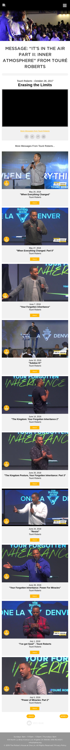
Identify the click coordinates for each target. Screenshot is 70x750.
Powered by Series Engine (35, 723)
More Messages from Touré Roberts (35, 131)
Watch (34, 203)
